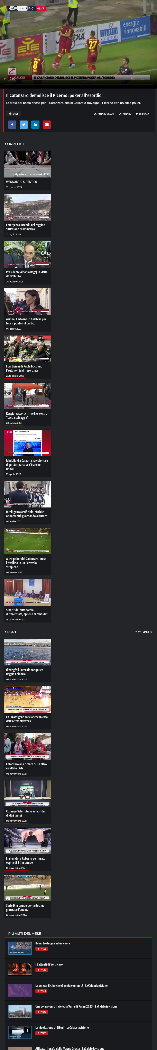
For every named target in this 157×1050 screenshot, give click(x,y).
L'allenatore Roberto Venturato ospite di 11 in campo (25, 860)
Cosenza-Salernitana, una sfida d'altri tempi (25, 813)
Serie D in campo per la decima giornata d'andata (25, 907)
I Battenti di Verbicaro (49, 964)
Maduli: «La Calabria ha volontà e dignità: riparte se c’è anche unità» (27, 464)
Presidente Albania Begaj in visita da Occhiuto (26, 274)
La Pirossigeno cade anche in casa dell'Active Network (27, 719)
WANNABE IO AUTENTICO (21, 182)
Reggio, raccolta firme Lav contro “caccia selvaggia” (26, 415)
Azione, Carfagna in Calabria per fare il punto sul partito (26, 321)
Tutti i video (144, 632)
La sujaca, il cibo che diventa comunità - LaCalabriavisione (71, 985)
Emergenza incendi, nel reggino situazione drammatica (25, 227)
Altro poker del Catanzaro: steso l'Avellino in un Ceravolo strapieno (26, 562)
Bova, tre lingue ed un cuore (52, 943)
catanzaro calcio (104, 113)
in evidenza (142, 113)
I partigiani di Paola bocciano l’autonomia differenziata (24, 368)
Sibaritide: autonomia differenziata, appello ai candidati (27, 612)
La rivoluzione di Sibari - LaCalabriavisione (62, 1027)
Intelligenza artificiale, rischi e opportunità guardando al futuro (26, 514)
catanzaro (125, 113)
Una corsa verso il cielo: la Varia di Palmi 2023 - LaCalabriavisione (76, 1006)
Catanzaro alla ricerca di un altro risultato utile (26, 766)
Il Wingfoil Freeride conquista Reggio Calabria (24, 672)
